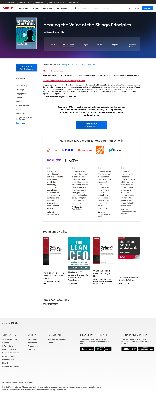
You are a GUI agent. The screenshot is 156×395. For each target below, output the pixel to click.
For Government (24, 2)
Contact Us (32, 339)
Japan (50, 342)
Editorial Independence (34, 390)
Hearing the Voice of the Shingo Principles (78, 65)
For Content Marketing (71, 2)
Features (35, 8)
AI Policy (31, 349)
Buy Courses (62, 8)
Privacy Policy (33, 346)
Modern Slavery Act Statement (55, 390)
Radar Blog (47, 8)
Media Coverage (9, 349)
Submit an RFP (8, 359)
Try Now (148, 8)
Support (32, 334)
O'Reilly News (7, 346)
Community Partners (10, 353)
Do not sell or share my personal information (17, 383)
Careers (5, 342)
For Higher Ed (39, 2)
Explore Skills (23, 8)
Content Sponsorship (10, 366)
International (54, 334)
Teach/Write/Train (9, 339)
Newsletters (32, 342)
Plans (128, 8)
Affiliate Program (9, 356)
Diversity (5, 363)
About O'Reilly (9, 334)
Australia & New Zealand (58, 339)
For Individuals (54, 2)
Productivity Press (131, 46)
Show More (20, 123)
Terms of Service (8, 390)
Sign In (136, 8)
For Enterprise (9, 2)
